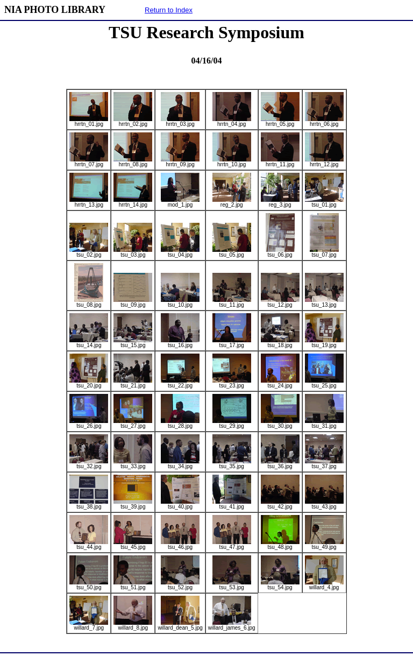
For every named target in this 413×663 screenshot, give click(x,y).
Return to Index (169, 10)
